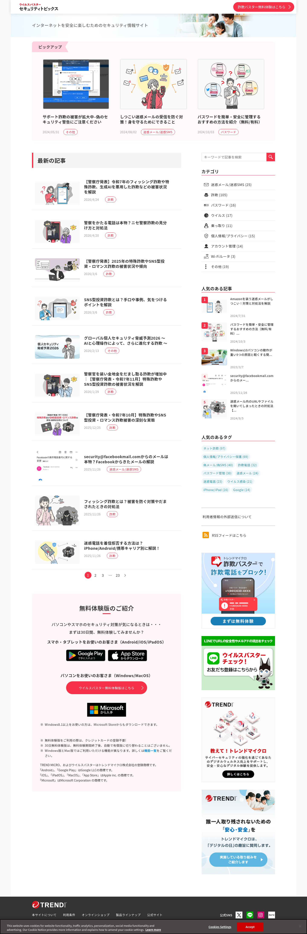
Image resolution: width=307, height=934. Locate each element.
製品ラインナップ (128, 915)
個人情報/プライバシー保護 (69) (225, 457)
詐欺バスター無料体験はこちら (261, 6)
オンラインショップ (96, 915)
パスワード (228, 132)
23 (119, 594)
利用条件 (69, 915)
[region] (153, 926)
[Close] (300, 926)
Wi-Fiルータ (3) (223, 256)
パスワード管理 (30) (217, 473)
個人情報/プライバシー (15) (233, 235)
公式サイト (155, 915)
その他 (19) (220, 266)
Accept (250, 927)
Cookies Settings (220, 927)
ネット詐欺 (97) (214, 448)
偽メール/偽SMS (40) (218, 465)
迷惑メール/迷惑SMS (157, 132)
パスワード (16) (223, 205)
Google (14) (241, 490)
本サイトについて (44, 915)
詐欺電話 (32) (247, 465)
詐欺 (112, 200)
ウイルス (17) (222, 215)
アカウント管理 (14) (227, 246)
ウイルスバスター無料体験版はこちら (107, 707)
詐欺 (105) (219, 194)
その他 (70, 132)
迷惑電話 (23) (212, 481)
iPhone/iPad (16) (215, 490)
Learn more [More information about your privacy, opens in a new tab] (153, 930)
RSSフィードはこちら (224, 535)
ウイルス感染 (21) (239, 481)
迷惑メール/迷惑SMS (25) (231, 184)
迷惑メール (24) (247, 473)
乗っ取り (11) (222, 225)
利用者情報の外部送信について (227, 516)
